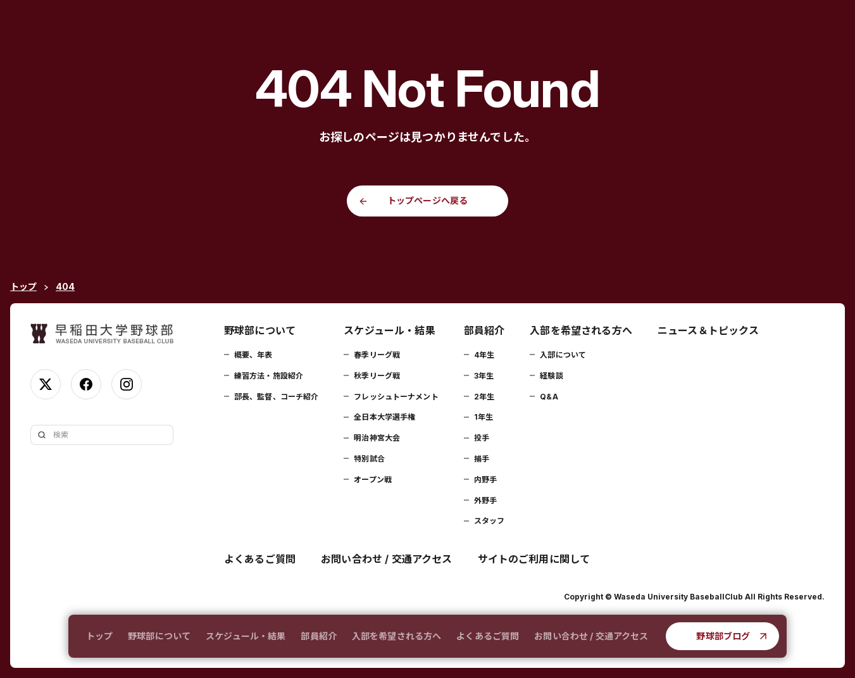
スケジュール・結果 (245, 636)
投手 (481, 438)
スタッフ (489, 520)
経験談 (551, 375)
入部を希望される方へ (396, 636)
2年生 (484, 396)
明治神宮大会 (377, 438)
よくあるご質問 (487, 636)
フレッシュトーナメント (396, 396)
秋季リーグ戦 (377, 375)
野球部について (159, 636)
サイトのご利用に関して (534, 559)
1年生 (483, 417)
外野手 (485, 500)
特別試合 (369, 458)
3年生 (484, 375)
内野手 (485, 479)
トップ (99, 636)
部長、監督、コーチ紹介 (276, 396)
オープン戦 (373, 479)
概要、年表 (253, 355)
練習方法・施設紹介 (268, 375)
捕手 (481, 458)
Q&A (549, 396)
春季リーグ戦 (377, 355)
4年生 (484, 355)
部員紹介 (319, 636)
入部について (563, 355)
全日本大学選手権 (384, 417)
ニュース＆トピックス (708, 330)
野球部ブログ (723, 636)
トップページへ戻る (427, 200)
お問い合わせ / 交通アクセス (591, 636)
